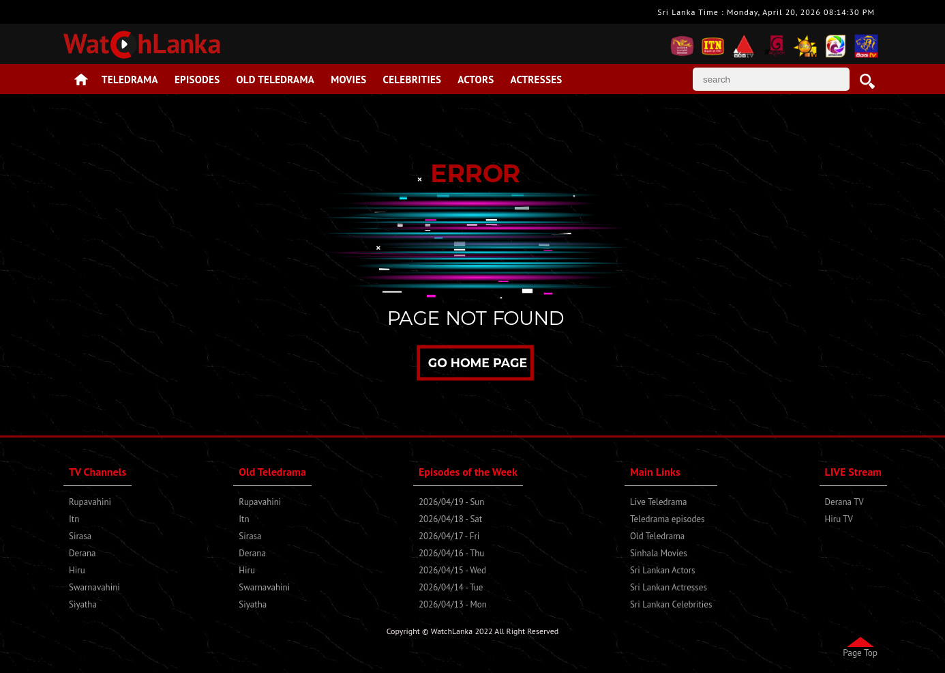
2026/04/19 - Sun (451, 502)
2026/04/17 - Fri (449, 536)
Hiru (77, 570)
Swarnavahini (94, 587)
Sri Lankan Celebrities (671, 604)
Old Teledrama (276, 79)
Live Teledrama (658, 502)
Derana (82, 553)
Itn (74, 519)
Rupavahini (90, 502)
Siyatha (83, 604)
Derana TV (844, 502)
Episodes (197, 79)
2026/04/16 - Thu (451, 553)
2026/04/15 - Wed (452, 570)
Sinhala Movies (658, 553)
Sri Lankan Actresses (668, 587)
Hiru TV (839, 519)
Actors (475, 79)
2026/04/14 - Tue (451, 587)
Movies (348, 79)
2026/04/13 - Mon (453, 604)
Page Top (860, 652)
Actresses (536, 79)
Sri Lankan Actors (662, 570)
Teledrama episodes (667, 519)
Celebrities (412, 79)
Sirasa (80, 536)
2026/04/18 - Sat (450, 519)
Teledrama (130, 79)
